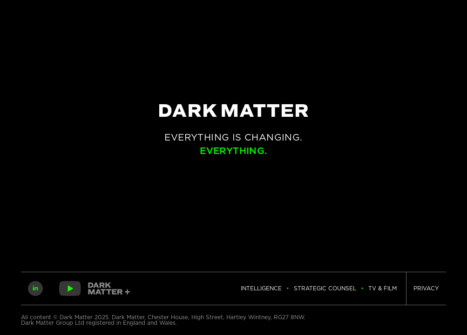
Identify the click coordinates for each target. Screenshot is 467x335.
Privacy (426, 288)
